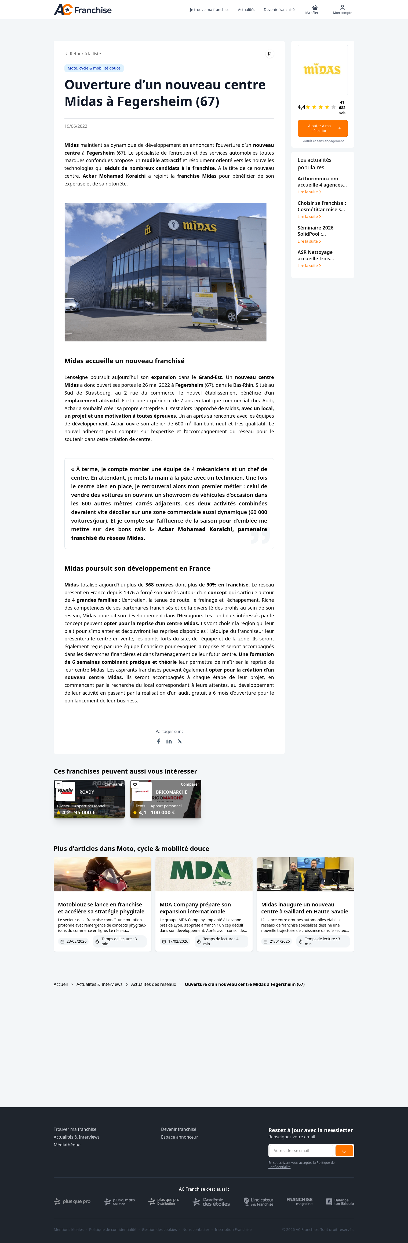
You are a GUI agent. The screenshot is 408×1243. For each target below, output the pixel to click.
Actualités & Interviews (99, 984)
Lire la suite (310, 191)
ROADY (86, 792)
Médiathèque (67, 1145)
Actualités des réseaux (153, 984)
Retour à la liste (82, 54)
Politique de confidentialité (112, 1229)
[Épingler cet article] (269, 53)
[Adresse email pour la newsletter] (301, 1150)
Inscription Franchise (233, 1229)
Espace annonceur (179, 1137)
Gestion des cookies (159, 1229)
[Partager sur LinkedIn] (169, 741)
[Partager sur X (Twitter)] (180, 741)
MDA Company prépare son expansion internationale (195, 908)
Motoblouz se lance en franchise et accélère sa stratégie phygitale (101, 908)
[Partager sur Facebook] (158, 741)
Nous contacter (195, 1229)
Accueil (61, 984)
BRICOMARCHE (171, 792)
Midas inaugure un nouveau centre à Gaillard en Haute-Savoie (304, 908)
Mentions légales (69, 1229)
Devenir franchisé (178, 1129)
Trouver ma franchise (75, 1129)
